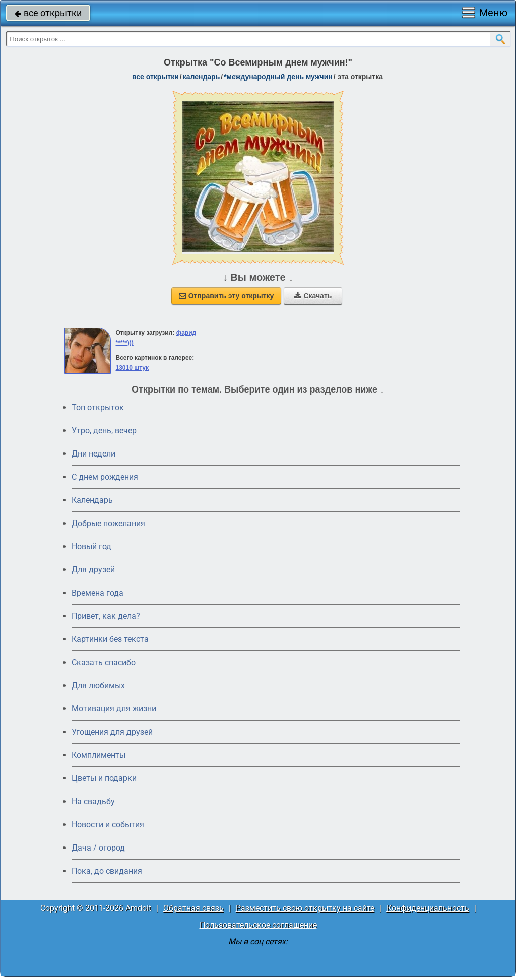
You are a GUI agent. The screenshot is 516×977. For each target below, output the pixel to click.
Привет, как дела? (106, 616)
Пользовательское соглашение (258, 925)
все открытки (48, 13)
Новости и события (108, 824)
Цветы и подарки (104, 778)
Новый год (91, 546)
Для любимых (98, 685)
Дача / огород (98, 848)
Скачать (313, 296)
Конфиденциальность (427, 908)
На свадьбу (93, 801)
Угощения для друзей (112, 732)
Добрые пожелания (108, 523)
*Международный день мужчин (278, 77)
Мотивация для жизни (114, 708)
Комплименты (98, 755)
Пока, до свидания (107, 871)
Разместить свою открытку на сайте (305, 908)
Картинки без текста (110, 639)
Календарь (201, 77)
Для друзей (93, 569)
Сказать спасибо (104, 662)
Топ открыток (98, 407)
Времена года (97, 593)
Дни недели (93, 454)
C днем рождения (105, 477)
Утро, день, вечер (104, 430)
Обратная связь (193, 908)
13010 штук (132, 367)
